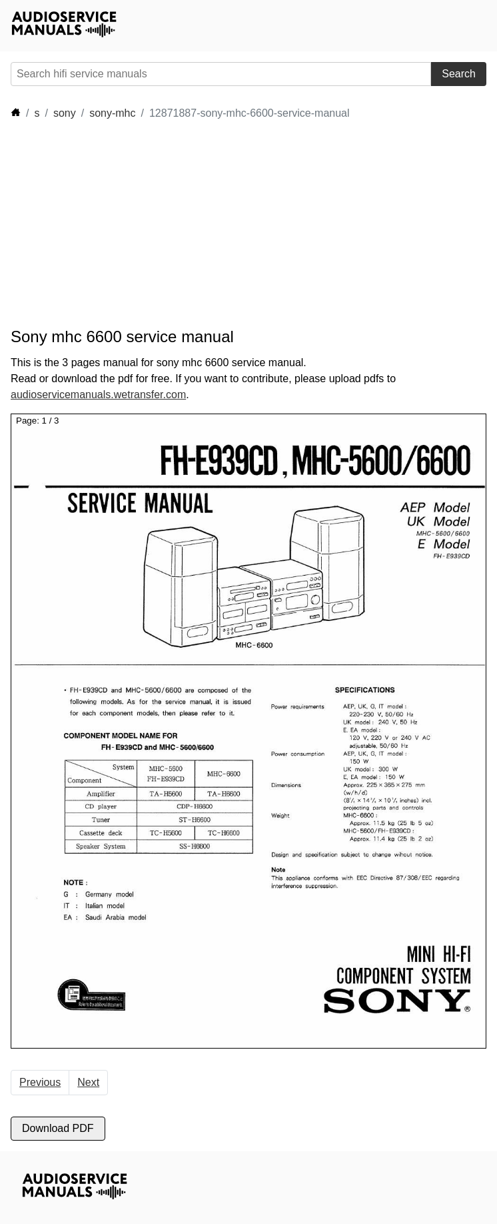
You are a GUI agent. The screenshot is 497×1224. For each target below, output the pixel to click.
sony (64, 113)
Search (459, 73)
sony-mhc (112, 113)
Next (88, 1082)
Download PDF (58, 1128)
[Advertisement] (253, 224)
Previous (40, 1082)
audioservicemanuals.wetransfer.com (98, 394)
